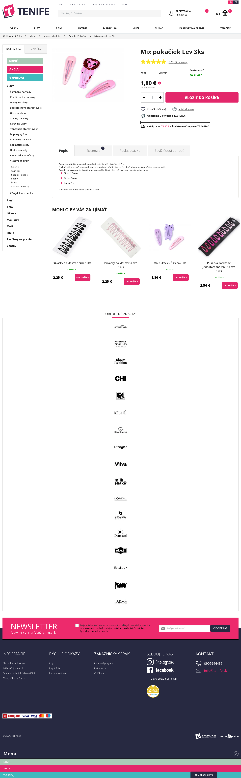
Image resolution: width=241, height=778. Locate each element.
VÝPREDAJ (16, 78)
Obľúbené (99, 673)
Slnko (159, 28)
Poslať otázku (129, 150)
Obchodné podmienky (13, 663)
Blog (51, 663)
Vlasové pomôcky (20, 186)
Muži (136, 28)
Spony (14, 178)
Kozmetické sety (19, 144)
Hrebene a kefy (19, 150)
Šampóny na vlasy (20, 91)
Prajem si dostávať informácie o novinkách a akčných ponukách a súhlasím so (115, 628)
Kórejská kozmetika (21, 193)
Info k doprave (183, 109)
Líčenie (82, 28)
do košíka (202, 97)
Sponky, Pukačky (19, 174)
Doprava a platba (76, 4)
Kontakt (123, 4)
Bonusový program (103, 663)
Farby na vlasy (18, 123)
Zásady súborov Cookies (14, 678)
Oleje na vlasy (18, 113)
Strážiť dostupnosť (169, 150)
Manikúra (110, 28)
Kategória (13, 49)
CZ (236, 2)
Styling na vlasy (19, 118)
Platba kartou (100, 668)
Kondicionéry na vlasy (22, 97)
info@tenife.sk (215, 670)
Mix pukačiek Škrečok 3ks (170, 263)
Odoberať (220, 628)
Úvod (60, 4)
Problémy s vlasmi (20, 139)
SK (231, 2)
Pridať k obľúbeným (154, 109)
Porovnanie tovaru (58, 673)
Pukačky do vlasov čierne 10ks (72, 263)
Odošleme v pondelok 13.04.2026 (163, 115)
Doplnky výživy (18, 134)
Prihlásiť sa (181, 14)
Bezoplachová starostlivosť (26, 107)
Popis (63, 150)
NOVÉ (13, 61)
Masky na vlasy (19, 102)
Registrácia (54, 668)
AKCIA (14, 69)
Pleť (37, 28)
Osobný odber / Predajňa (102, 4)
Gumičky (15, 170)
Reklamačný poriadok (12, 668)
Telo (59, 28)
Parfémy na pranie (191, 28)
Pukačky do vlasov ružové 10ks (120, 265)
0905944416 (213, 663)
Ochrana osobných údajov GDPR (18, 673)
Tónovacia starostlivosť (24, 128)
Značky (225, 28)
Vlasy (14, 28)
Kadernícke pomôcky (22, 155)
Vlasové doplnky (19, 160)
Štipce (14, 182)
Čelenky (15, 166)
